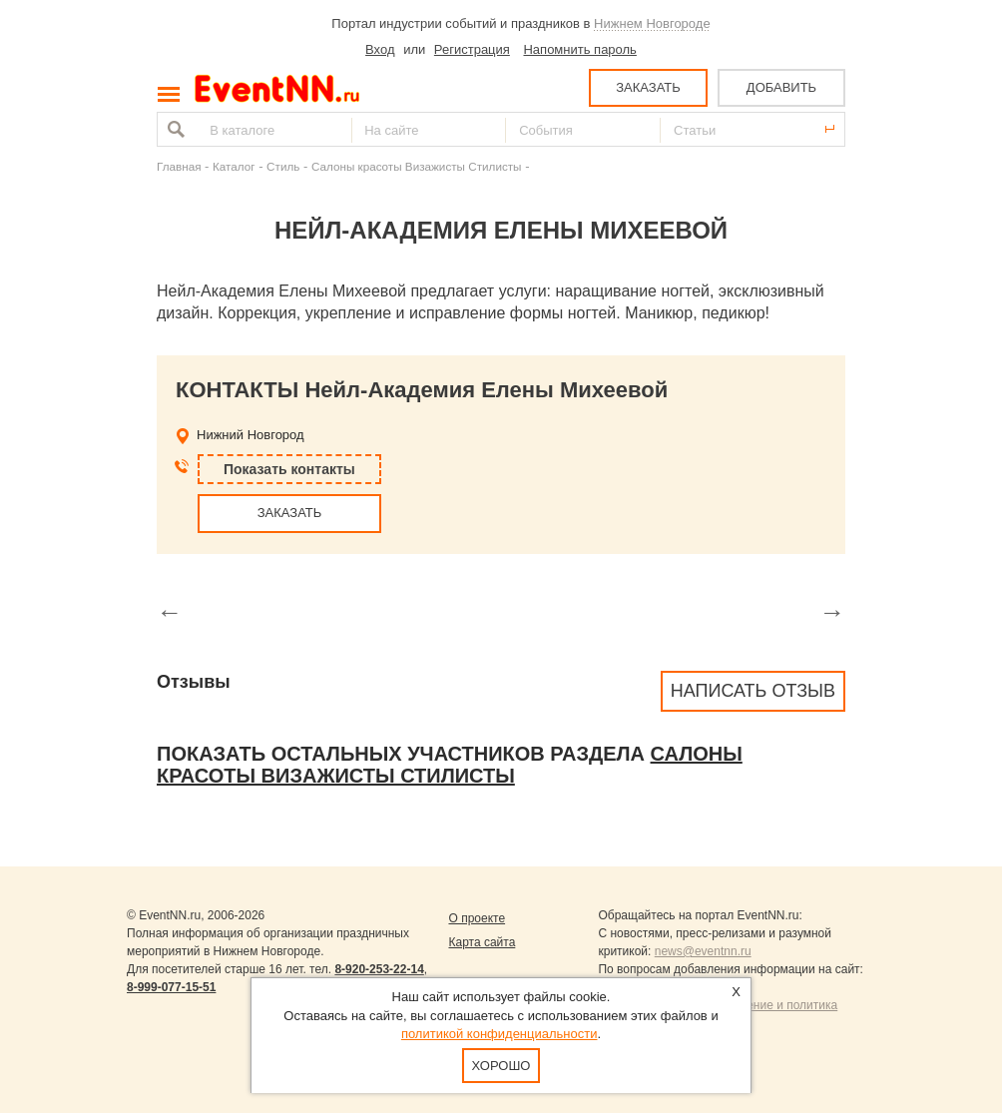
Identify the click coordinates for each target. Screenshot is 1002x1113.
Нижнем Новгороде (652, 23)
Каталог (234, 166)
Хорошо (501, 1065)
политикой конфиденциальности (499, 1033)
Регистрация (472, 49)
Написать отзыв (753, 691)
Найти (174, 129)
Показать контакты (289, 469)
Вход (379, 49)
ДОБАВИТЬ (781, 87)
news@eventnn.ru (703, 951)
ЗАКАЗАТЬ (648, 87)
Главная (179, 166)
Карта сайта (481, 942)
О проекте (476, 918)
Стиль (282, 166)
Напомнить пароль (579, 49)
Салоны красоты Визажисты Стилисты (416, 166)
